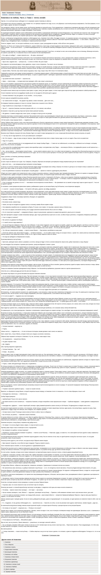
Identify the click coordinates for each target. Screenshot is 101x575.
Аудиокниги (10, 12)
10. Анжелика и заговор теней (12, 564)
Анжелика (4, 14)
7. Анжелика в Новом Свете (11, 557)
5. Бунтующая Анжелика (10, 552)
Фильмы (18, 12)
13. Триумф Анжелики (10, 571)
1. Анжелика (7, 542)
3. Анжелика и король (9, 547)
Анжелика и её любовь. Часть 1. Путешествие (21, 14)
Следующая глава (54, 535)
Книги (4, 12)
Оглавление (45, 535)
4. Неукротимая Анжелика (11, 549)
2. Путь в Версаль (9, 544)
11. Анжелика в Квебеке (10, 566)
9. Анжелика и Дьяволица (11, 562)
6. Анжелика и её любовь (10, 554)
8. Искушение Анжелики (10, 559)
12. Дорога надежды (9, 569)
